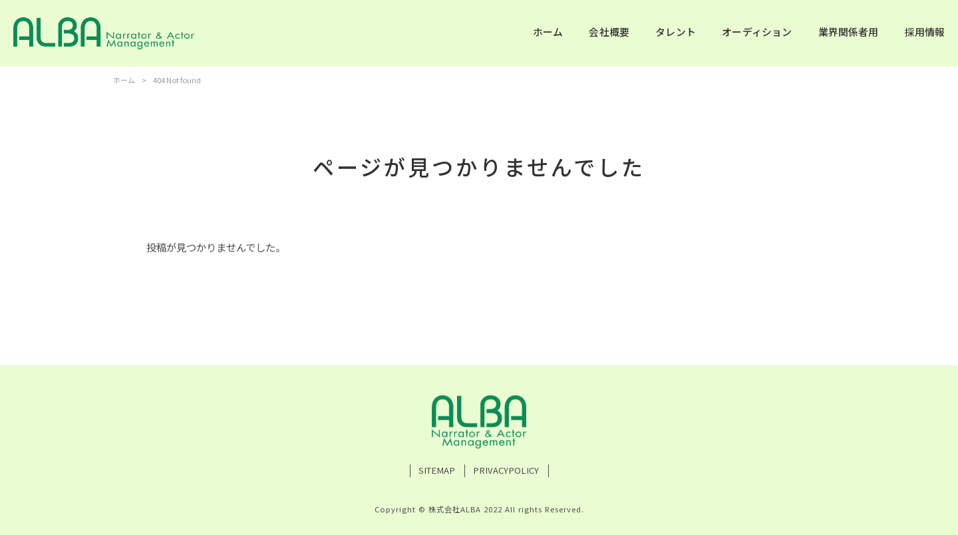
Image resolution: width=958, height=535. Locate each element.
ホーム (124, 80)
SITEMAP (436, 470)
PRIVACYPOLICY (506, 470)
